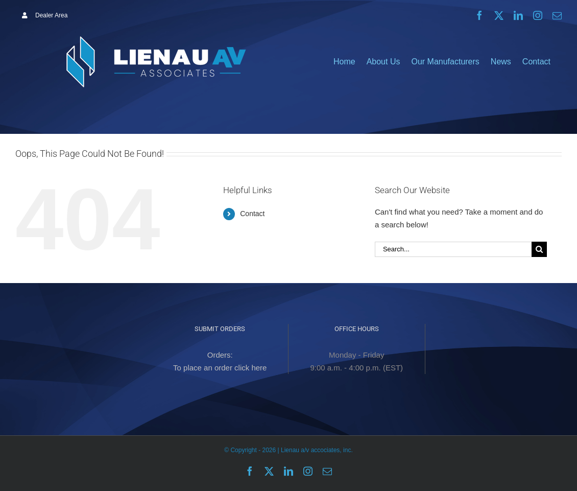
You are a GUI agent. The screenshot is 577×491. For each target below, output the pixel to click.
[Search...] (453, 249)
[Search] (539, 249)
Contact (252, 213)
